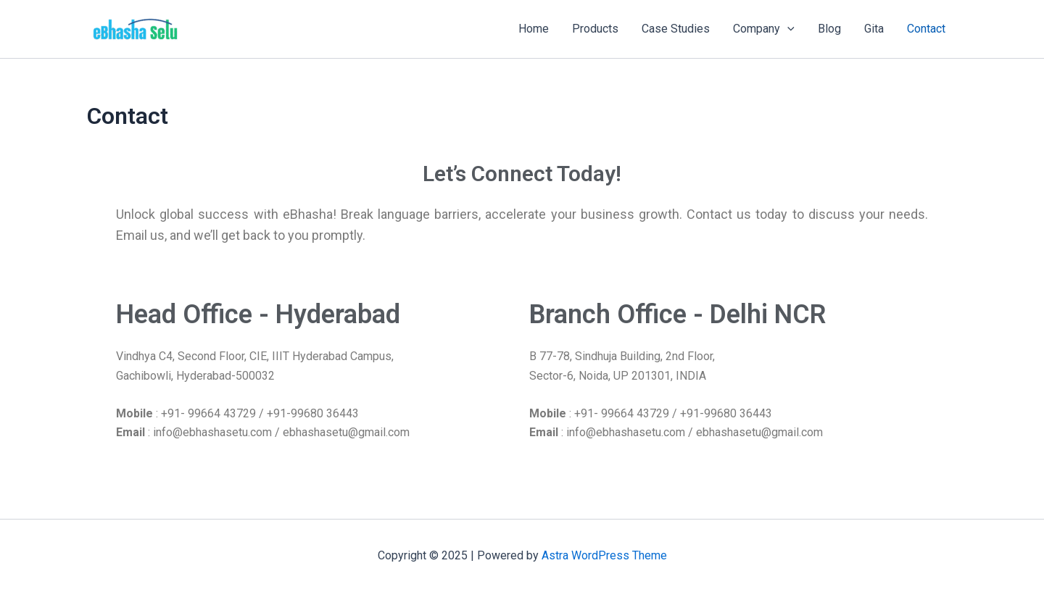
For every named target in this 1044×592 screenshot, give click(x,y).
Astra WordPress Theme (604, 555)
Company (764, 29)
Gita (874, 29)
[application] (787, 29)
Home (533, 29)
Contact (926, 29)
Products (595, 29)
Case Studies (676, 29)
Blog (829, 29)
